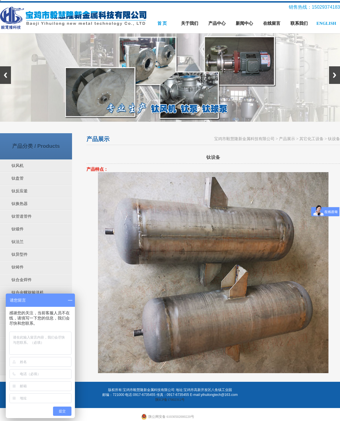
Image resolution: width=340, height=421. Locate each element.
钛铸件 (18, 267)
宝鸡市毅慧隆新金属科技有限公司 (244, 139)
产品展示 (287, 139)
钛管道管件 (22, 216)
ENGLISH (326, 23)
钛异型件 (20, 254)
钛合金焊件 (22, 280)
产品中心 (217, 23)
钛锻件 (18, 229)
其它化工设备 (311, 139)
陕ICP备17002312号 (170, 400)
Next (334, 75)
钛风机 (18, 165)
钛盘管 (18, 178)
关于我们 (189, 23)
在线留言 (271, 23)
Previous (5, 75)
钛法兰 (18, 242)
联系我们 (299, 23)
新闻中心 (244, 23)
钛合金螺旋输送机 (28, 292)
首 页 (162, 23)
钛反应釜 (20, 191)
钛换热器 (20, 204)
